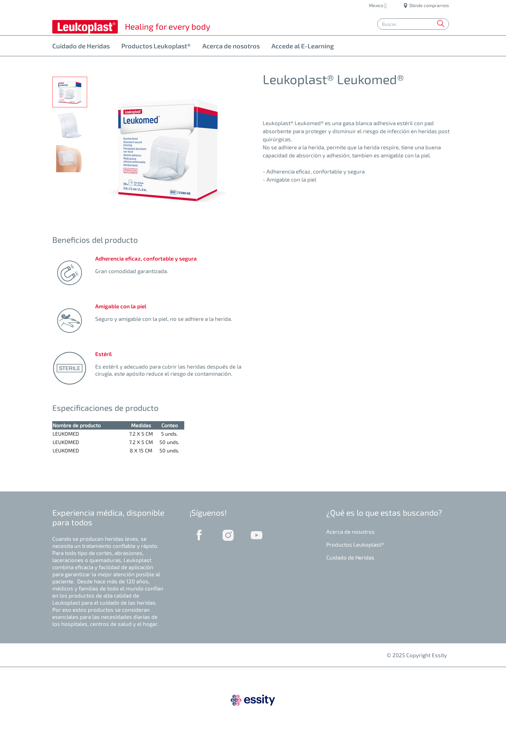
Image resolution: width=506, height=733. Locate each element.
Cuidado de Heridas (81, 46)
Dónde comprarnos (426, 5)
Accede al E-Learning (302, 46)
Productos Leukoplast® (156, 46)
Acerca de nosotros (231, 46)
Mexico (376, 5)
